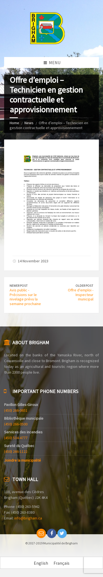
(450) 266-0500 (15, 424)
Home (14, 122)
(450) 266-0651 (15, 410)
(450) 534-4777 (15, 437)
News (29, 122)
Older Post (84, 285)
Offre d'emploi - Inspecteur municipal (80, 295)
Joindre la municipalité (22, 460)
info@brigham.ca (28, 518)
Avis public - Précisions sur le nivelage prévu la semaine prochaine (25, 297)
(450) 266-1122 (15, 451)
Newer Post (19, 285)
